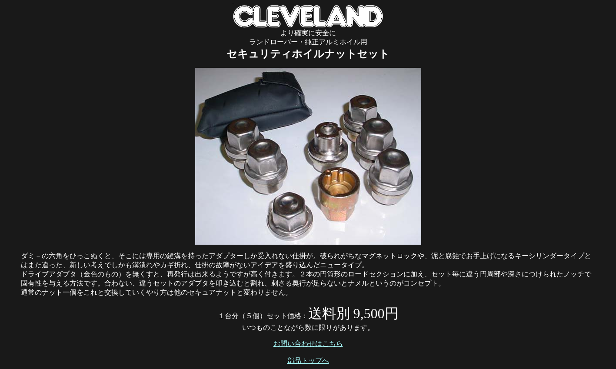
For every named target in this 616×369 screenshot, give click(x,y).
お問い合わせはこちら (308, 343)
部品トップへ (308, 360)
